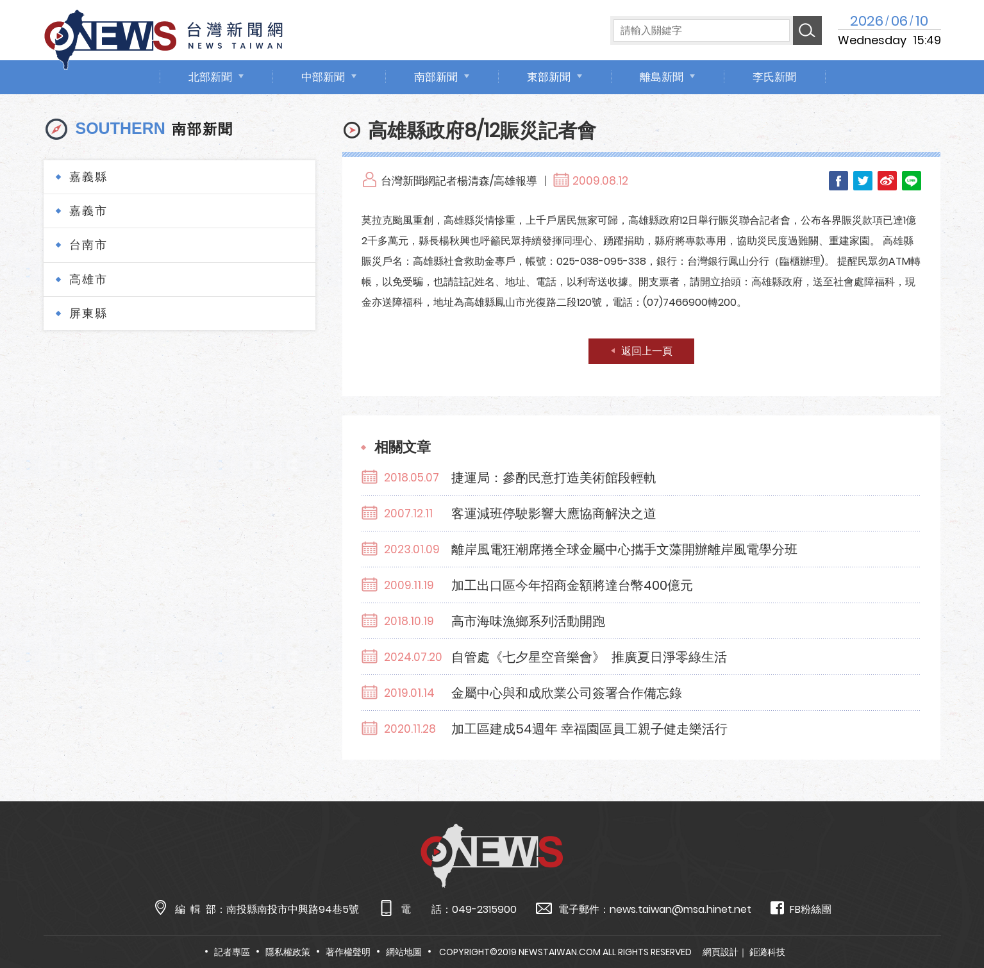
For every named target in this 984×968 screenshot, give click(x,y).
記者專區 (232, 952)
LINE (911, 180)
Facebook (838, 180)
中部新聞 (323, 77)
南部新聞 (436, 77)
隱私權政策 (287, 952)
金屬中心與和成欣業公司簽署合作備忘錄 (566, 693)
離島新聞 (661, 77)
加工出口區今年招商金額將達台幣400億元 (572, 585)
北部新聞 (210, 77)
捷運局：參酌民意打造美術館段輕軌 (553, 478)
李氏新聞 (774, 77)
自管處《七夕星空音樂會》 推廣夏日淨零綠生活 (589, 657)
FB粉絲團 (801, 909)
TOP (948, 920)
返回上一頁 (646, 351)
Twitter (862, 180)
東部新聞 (549, 77)
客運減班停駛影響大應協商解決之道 (553, 513)
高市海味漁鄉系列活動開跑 (528, 621)
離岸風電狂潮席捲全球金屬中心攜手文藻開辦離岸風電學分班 (624, 549)
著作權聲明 (348, 952)
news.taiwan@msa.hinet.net (680, 909)
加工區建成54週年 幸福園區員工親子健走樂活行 (589, 729)
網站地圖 (404, 952)
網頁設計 (720, 952)
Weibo (887, 180)
